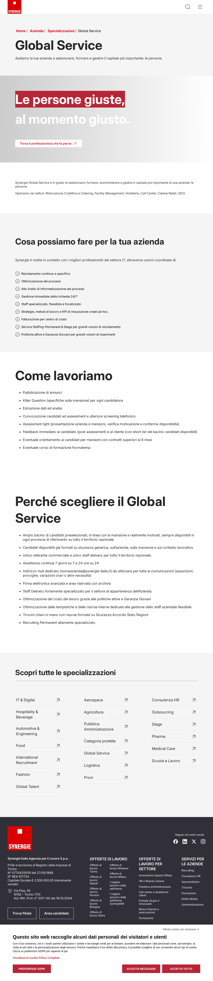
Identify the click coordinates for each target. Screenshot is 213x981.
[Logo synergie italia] (14, 7)
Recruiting (188, 870)
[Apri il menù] (200, 7)
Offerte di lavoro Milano (118, 875)
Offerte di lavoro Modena (119, 866)
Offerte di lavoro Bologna (96, 903)
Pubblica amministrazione (155, 886)
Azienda (36, 31)
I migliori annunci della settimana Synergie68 (118, 898)
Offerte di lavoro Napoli (96, 880)
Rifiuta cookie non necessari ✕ (181, 929)
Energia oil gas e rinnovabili (149, 902)
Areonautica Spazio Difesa (155, 875)
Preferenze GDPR (32, 968)
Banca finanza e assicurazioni (149, 910)
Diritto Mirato (190, 898)
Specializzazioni (61, 31)
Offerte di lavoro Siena (97, 914)
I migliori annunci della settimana (118, 885)
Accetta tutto (181, 968)
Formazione (146, 918)
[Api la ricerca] (188, 7)
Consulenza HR (191, 876)
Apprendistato (190, 881)
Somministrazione (192, 904)
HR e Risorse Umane (151, 881)
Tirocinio (187, 887)
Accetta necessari (141, 968)
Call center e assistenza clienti (153, 893)
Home (21, 31)
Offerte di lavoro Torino (96, 868)
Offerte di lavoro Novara (96, 892)
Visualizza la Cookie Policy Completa (36, 957)
